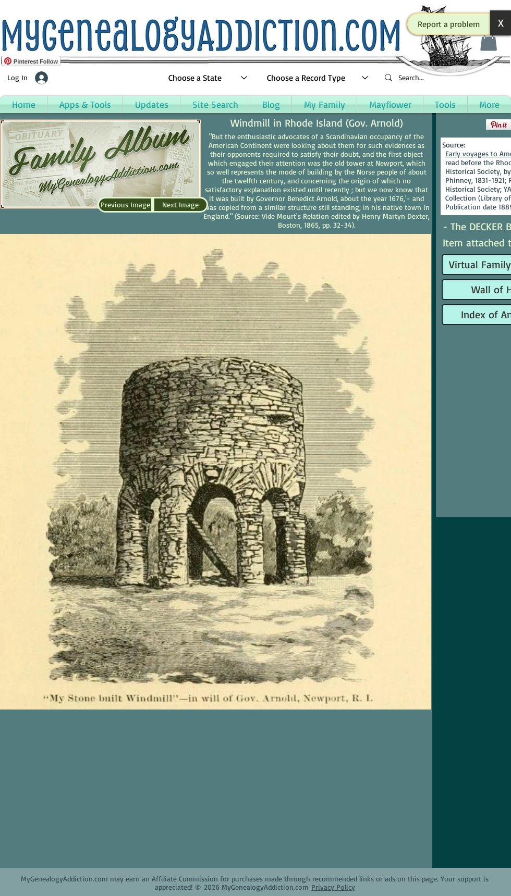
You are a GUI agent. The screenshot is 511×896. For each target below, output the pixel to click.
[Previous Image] (125, 205)
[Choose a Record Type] (318, 78)
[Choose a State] (208, 78)
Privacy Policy (333, 886)
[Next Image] (180, 205)
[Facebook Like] (463, 124)
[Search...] (443, 78)
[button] (449, 24)
